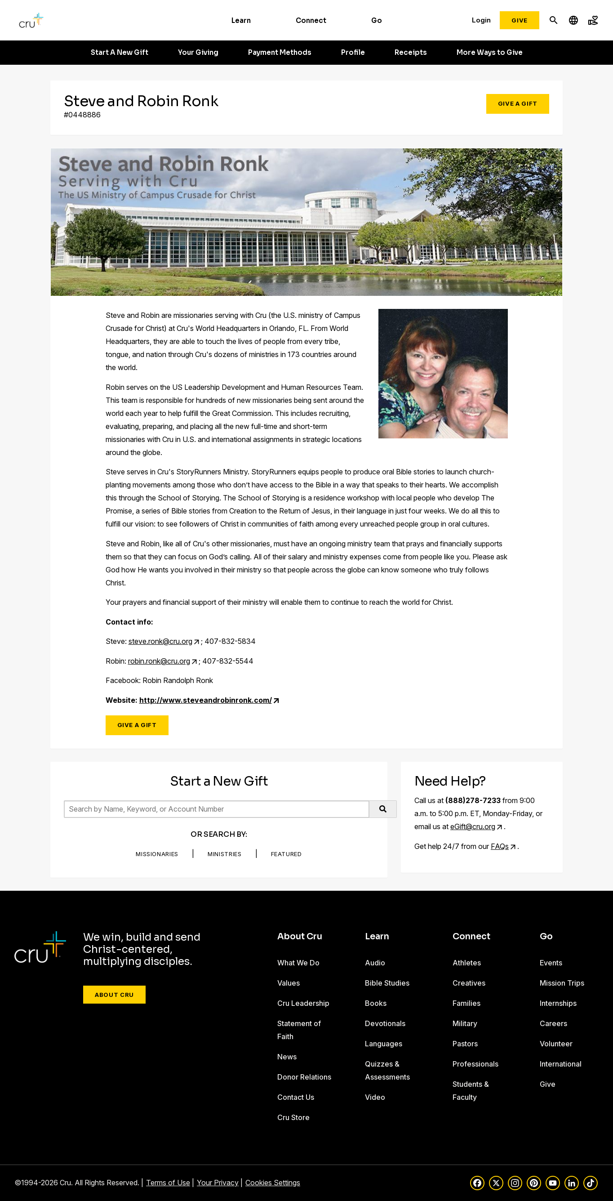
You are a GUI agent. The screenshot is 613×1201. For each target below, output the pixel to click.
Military (465, 1023)
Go (376, 20)
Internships (558, 1003)
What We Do (298, 962)
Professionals (475, 1063)
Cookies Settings (272, 1182)
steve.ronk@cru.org (160, 641)
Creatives (469, 982)
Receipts (411, 53)
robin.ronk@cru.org (159, 660)
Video (375, 1097)
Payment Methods (279, 53)
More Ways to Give (490, 53)
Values (288, 982)
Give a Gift (517, 103)
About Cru (114, 994)
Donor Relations (304, 1076)
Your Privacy (218, 1182)
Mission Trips (562, 982)
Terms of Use (168, 1182)
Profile (353, 53)
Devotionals (385, 1023)
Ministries (225, 853)
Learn (241, 20)
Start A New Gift (119, 53)
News (287, 1056)
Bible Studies (387, 982)
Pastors (465, 1043)
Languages (383, 1043)
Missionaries (157, 853)
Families (466, 1003)
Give (519, 20)
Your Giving (198, 53)
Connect (311, 20)
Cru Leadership (303, 1003)
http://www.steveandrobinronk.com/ (205, 700)
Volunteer (556, 1043)
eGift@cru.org (472, 826)
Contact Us (295, 1097)
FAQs (500, 846)
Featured (286, 853)
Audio (375, 962)
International (561, 1063)
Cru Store (293, 1117)
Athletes (467, 962)
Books (375, 1003)
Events (551, 962)
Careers (553, 1023)
